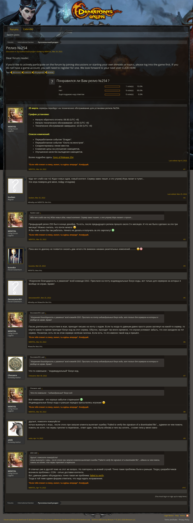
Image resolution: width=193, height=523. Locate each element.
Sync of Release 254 (63, 157)
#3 (184, 239)
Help (177, 515)
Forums (14, 29)
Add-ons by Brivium (114, 519)
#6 (184, 342)
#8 (184, 412)
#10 (183, 488)
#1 (184, 169)
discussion (16, 72)
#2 (184, 198)
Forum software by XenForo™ (68, 519)
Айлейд (31, 202)
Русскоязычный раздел (26, 51)
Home (182, 515)
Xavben (11, 197)
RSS (187, 516)
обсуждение (38, 72)
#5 (184, 298)
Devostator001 (15, 299)
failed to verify (97, 475)
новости (27, 72)
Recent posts (13, 34)
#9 (184, 438)
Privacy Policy (184, 519)
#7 (184, 376)
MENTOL (48, 51)
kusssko (12, 267)
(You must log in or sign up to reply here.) (171, 496)
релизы (50, 72)
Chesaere (12, 375)
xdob (10, 440)
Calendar (28, 29)
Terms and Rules (171, 519)
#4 (184, 266)
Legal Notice (169, 515)
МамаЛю (41, 302)
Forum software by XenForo (25, 519)
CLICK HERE (129, 68)
